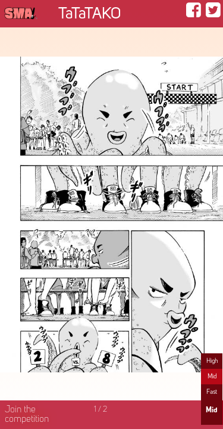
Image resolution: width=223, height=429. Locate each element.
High (212, 361)
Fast (211, 392)
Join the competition (27, 414)
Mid (212, 377)
